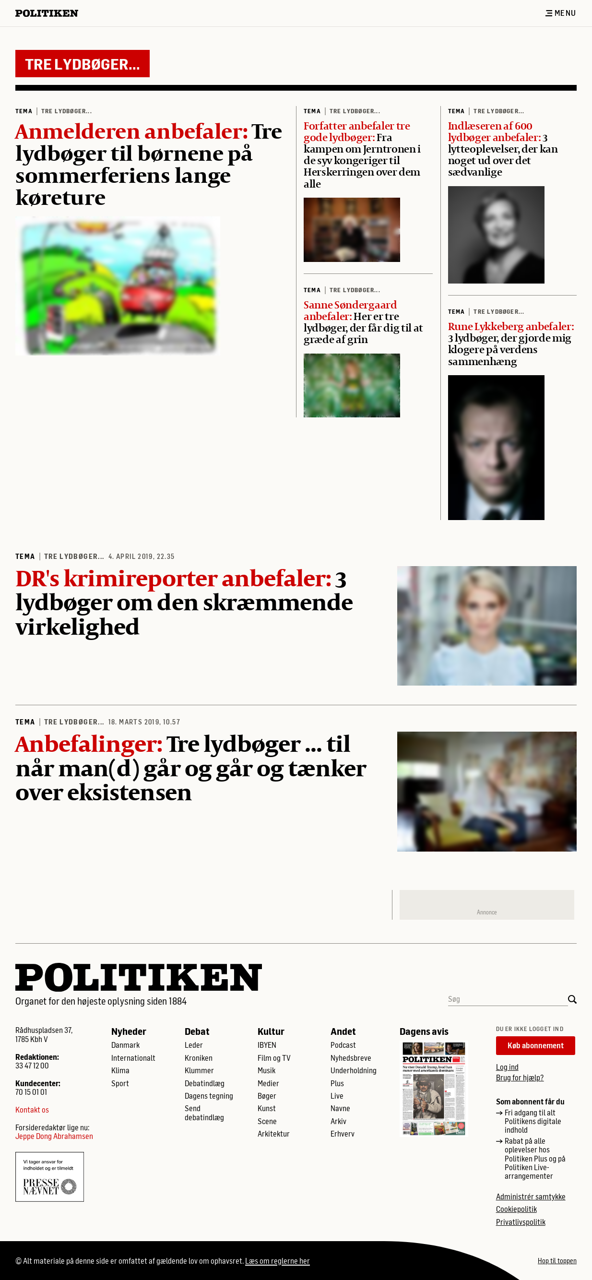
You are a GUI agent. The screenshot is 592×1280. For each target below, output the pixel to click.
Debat (197, 1031)
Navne (340, 1108)
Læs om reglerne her (277, 1260)
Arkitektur (274, 1133)
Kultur (271, 1031)
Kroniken (199, 1058)
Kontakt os (32, 1109)
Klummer (199, 1070)
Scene (267, 1121)
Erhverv (343, 1133)
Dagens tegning (209, 1095)
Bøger (267, 1095)
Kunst (267, 1108)
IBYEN (267, 1045)
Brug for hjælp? (520, 1077)
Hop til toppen (557, 1261)
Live (337, 1095)
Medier (268, 1083)
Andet (343, 1031)
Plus (337, 1083)
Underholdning (354, 1070)
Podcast (343, 1045)
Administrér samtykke (531, 1196)
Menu (561, 13)
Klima (120, 1070)
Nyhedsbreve (351, 1058)
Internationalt (133, 1058)
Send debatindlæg (204, 1112)
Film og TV (274, 1058)
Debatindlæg (205, 1083)
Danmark (125, 1045)
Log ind (507, 1066)
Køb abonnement (536, 1045)
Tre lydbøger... (66, 110)
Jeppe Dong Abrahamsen (54, 1136)
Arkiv (338, 1121)
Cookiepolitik (516, 1209)
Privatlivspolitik (520, 1222)
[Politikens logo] (50, 13)
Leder (194, 1045)
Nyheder (128, 1031)
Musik (266, 1070)
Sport (120, 1083)
